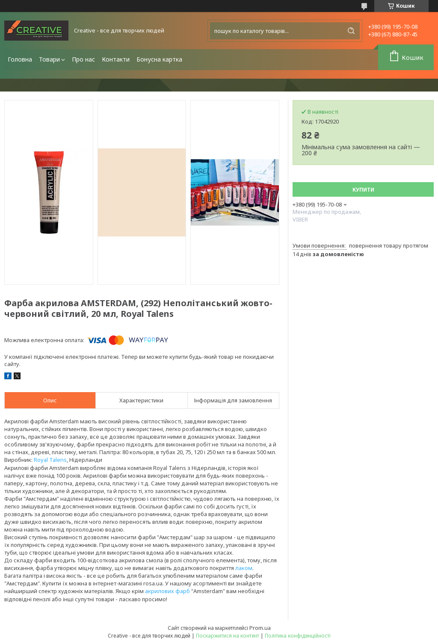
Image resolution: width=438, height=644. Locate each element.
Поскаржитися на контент (227, 635)
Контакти (116, 59)
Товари (49, 59)
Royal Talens (50, 460)
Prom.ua (260, 628)
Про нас (83, 59)
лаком (243, 568)
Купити (363, 189)
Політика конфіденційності (298, 635)
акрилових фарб (167, 591)
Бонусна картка (159, 59)
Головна (20, 59)
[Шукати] (351, 30)
